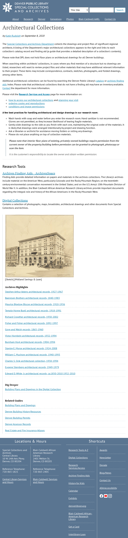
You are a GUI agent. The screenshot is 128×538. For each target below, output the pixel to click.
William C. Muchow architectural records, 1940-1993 (32, 354)
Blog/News (105, 472)
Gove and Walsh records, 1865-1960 (24, 329)
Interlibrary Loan (77, 534)
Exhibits (73, 498)
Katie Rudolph (13, 35)
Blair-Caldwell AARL (89, 19)
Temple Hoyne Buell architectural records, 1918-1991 (33, 310)
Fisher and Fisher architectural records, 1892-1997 (31, 323)
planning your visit (68, 100)
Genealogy (55, 19)
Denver (41, 19)
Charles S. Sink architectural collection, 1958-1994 (31, 360)
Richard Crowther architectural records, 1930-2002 (31, 316)
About (15, 19)
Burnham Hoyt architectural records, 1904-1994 (30, 342)
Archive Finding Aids (79, 475)
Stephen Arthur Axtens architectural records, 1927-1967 (34, 291)
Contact (6, 88)
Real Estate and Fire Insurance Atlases (25, 430)
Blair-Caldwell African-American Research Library (80, 516)
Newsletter (105, 457)
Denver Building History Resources (23, 411)
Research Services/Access (77, 466)
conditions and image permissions (27, 106)
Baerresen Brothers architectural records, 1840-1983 (32, 297)
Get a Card (74, 526)
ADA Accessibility (108, 487)
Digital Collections (78, 457)
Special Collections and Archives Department (30, 43)
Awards (103, 450)
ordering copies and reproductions (27, 103)
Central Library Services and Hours (14, 481)
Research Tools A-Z (78, 450)
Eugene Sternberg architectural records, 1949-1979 (32, 367)
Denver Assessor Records (18, 424)
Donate (103, 465)
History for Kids (77, 483)
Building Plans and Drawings (20, 405)
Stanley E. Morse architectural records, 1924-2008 (31, 348)
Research (28, 19)
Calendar (73, 490)
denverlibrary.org (77, 505)
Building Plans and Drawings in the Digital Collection (33, 389)
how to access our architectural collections (31, 100)
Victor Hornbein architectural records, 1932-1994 (31, 335)
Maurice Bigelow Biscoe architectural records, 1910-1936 (35, 304)
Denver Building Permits (17, 417)
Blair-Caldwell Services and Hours (45, 481)
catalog (100, 80)
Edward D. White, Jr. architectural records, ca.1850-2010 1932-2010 (40, 373)
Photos (70, 19)
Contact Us (110, 19)
